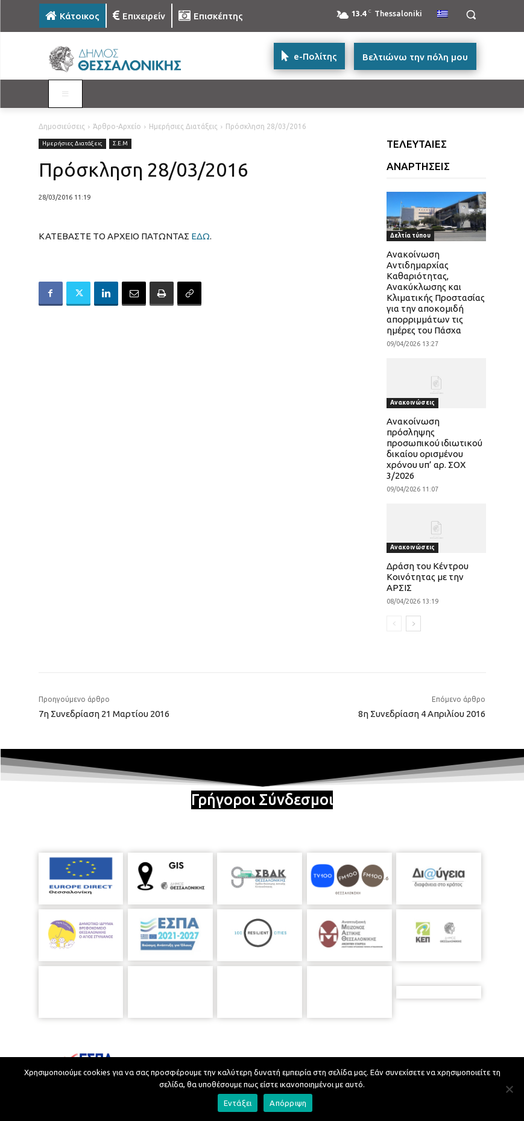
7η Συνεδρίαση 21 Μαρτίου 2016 (104, 714)
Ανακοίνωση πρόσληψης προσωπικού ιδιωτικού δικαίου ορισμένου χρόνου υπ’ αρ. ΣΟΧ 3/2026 (434, 448)
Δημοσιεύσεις (62, 126)
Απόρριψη (288, 1103)
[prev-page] (394, 623)
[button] (471, 15)
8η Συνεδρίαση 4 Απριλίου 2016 (421, 714)
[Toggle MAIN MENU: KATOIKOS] (65, 94)
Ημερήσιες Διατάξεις (183, 126)
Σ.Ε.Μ (120, 144)
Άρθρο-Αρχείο (117, 126)
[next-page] (413, 623)
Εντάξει (238, 1103)
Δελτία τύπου (410, 235)
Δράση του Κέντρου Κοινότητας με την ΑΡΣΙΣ (428, 577)
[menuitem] (442, 14)
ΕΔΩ (200, 236)
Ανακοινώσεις (412, 402)
